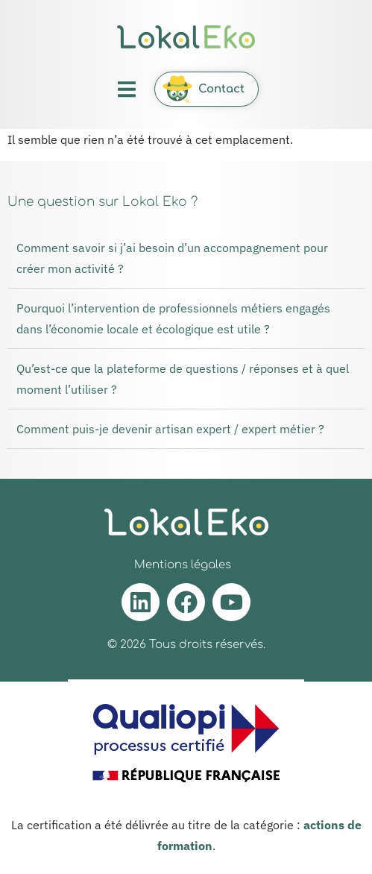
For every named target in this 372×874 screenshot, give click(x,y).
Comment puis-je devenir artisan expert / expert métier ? (170, 428)
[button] (126, 89)
